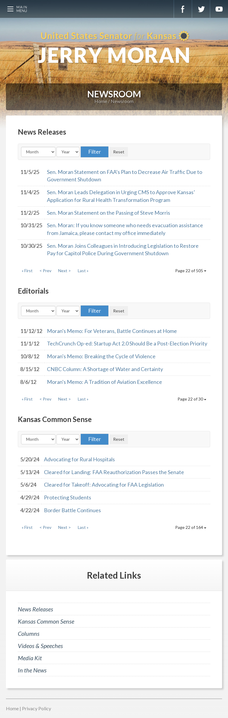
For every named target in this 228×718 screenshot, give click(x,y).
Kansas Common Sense (46, 621)
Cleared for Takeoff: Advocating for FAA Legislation (104, 484)
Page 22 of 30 (192, 398)
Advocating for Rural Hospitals (79, 459)
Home (100, 101)
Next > (64, 270)
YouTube (219, 9)
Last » (83, 270)
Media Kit (30, 657)
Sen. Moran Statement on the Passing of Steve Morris (108, 212)
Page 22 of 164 (190, 527)
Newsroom (122, 101)
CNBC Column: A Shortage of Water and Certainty (105, 369)
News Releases (35, 609)
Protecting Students (67, 497)
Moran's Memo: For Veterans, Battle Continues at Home (112, 331)
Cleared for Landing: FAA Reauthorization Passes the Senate (114, 472)
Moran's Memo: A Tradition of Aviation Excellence (104, 382)
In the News (32, 670)
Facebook (183, 9)
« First (27, 270)
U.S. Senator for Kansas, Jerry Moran (114, 47)
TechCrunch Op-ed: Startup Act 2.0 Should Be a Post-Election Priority (127, 343)
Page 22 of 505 (190, 270)
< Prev (45, 270)
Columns (28, 633)
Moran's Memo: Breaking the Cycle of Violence (101, 356)
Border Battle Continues (72, 510)
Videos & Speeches (40, 645)
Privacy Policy (36, 708)
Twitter (201, 9)
